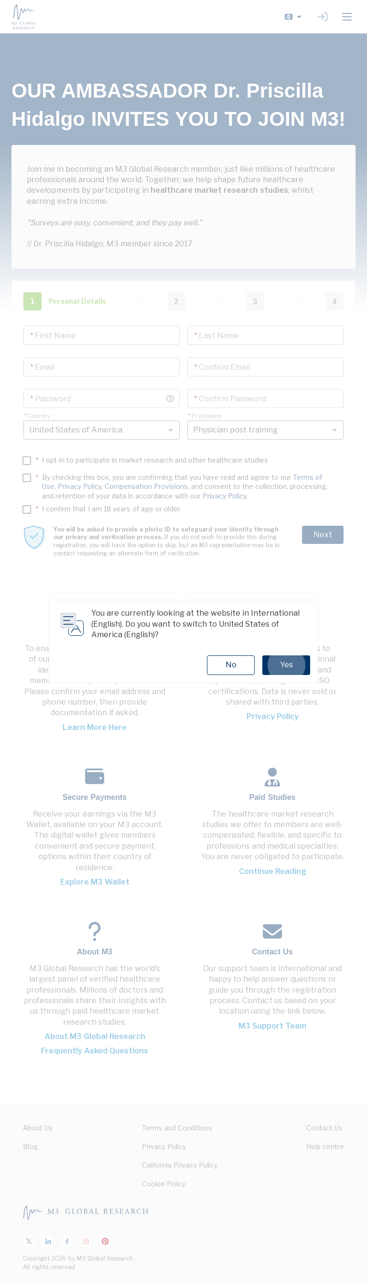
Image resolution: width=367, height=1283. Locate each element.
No (231, 664)
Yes (286, 665)
